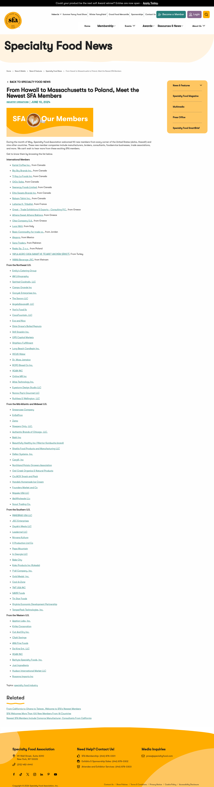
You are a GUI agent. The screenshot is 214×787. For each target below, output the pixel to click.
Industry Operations (22, 100)
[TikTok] (22, 774)
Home (9, 69)
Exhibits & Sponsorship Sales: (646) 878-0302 (102, 759)
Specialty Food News (54, 69)
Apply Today (150, 3)
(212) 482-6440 (22, 762)
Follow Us (53, 16)
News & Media (20, 69)
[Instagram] (36, 774)
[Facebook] (15, 774)
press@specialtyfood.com (157, 754)
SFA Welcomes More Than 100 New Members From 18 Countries (39, 711)
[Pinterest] (50, 774)
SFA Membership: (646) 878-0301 (96, 754)
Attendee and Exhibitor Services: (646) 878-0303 (104, 764)
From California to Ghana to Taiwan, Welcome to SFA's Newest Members (44, 707)
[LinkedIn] (43, 774)
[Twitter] (29, 774)
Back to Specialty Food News (28, 80)
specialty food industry (26, 683)
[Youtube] (57, 774)
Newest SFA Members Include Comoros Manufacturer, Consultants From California (49, 716)
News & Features (35, 69)
